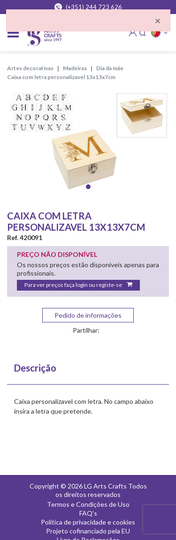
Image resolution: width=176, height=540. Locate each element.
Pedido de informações (88, 315)
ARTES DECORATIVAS (30, 68)
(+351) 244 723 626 (88, 7)
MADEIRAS (75, 68)
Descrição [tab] (35, 367)
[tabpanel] (88, 144)
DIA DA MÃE (109, 68)
